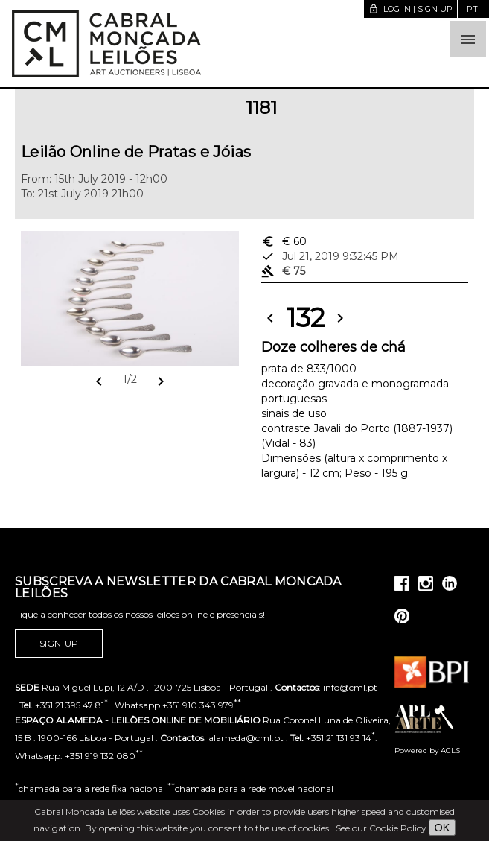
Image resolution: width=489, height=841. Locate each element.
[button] (468, 39)
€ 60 (284, 241)
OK (442, 828)
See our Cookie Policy (381, 828)
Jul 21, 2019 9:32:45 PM (330, 256)
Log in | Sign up (410, 9)
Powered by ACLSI (428, 750)
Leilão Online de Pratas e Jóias (136, 152)
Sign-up (59, 643)
